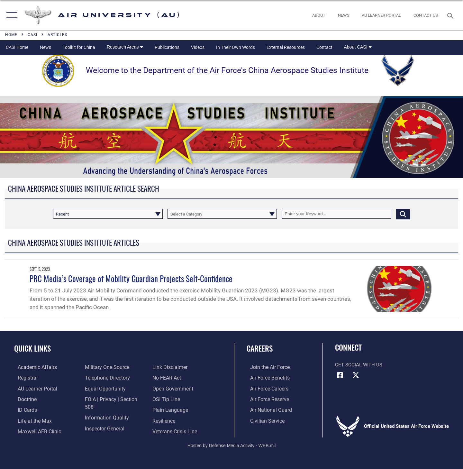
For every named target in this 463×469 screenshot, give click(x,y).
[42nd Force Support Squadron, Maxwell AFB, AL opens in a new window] (30, 420)
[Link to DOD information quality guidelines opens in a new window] (104, 409)
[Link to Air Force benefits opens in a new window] (266, 378)
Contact (324, 47)
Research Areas (125, 47)
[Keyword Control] (336, 214)
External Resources (286, 47)
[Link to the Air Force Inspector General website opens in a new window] (103, 420)
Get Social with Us (358, 365)
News (45, 47)
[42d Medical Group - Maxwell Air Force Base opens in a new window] (34, 430)
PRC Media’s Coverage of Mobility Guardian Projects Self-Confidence (131, 278)
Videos (197, 47)
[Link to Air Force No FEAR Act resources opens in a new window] (167, 367)
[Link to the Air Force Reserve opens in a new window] (266, 398)
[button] (10, 15)
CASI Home (17, 47)
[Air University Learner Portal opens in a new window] (33, 388)
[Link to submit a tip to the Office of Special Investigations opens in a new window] (166, 388)
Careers (260, 348)
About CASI (358, 47)
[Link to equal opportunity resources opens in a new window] (103, 388)
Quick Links (32, 348)
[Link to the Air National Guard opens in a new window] (266, 409)
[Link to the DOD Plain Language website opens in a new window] (169, 398)
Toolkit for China (79, 47)
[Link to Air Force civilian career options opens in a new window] (263, 420)
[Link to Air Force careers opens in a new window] (265, 388)
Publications (167, 47)
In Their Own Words (235, 47)
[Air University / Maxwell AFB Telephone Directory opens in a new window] (105, 378)
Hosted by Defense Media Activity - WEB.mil (231, 442)
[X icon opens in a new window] (356, 375)
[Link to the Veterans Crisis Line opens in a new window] (175, 420)
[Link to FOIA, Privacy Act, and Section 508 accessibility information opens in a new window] (113, 398)
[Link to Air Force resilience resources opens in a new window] (164, 409)
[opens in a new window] (381, 15)
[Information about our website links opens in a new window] (100, 430)
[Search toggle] (451, 15)
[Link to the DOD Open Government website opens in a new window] (172, 378)
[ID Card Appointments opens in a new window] (23, 409)
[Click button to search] (403, 214)
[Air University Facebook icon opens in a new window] (340, 375)
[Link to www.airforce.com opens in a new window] (266, 367)
